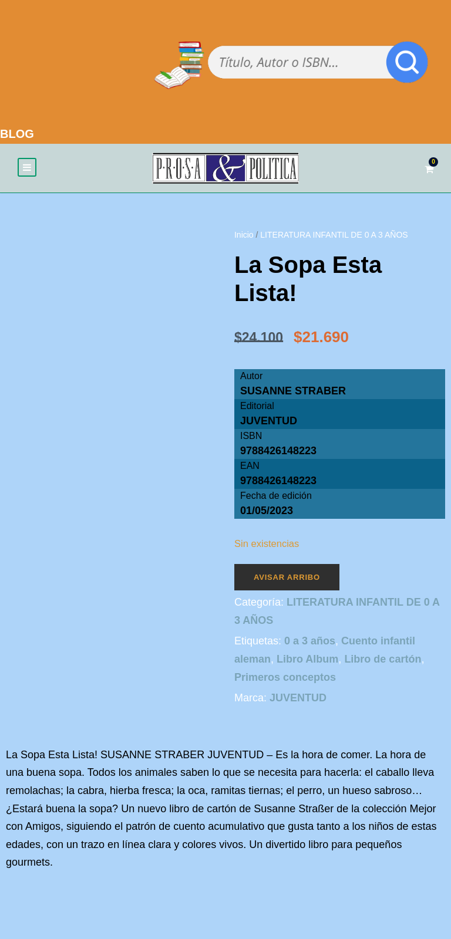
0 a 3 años (309, 641)
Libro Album (307, 659)
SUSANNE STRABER (293, 391)
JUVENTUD (268, 421)
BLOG (17, 133)
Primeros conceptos (285, 677)
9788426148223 (278, 481)
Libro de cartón (382, 659)
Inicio (244, 234)
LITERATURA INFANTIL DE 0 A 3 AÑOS (334, 234)
